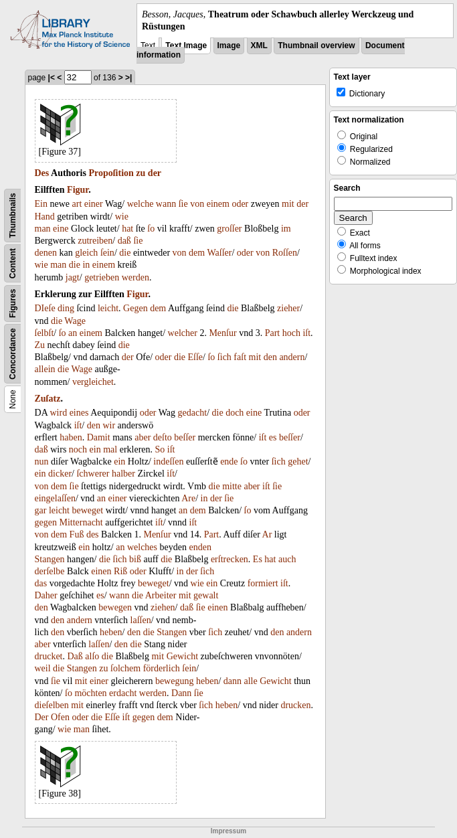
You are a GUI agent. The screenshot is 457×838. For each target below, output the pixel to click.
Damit (98, 437)
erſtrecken (229, 559)
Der (42, 717)
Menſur (222, 333)
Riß (120, 571)
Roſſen (284, 253)
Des (42, 173)
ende (229, 461)
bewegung (174, 681)
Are (188, 498)
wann (166, 204)
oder (240, 204)
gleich (86, 253)
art (77, 204)
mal (110, 449)
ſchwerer (92, 474)
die (124, 253)
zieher (288, 308)
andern (291, 357)
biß (135, 559)
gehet (298, 461)
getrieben (101, 277)
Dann (181, 693)
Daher (46, 595)
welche (140, 204)
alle (251, 681)
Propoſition (110, 173)
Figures (12, 303)
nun (42, 461)
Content (12, 263)
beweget (88, 510)
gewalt (205, 595)
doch (234, 413)
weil (43, 668)
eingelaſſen (55, 498)
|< (51, 77)
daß (124, 241)
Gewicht (182, 656)
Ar (267, 534)
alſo (92, 656)
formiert (263, 583)
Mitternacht (80, 522)
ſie (183, 204)
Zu (40, 345)
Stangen (50, 559)
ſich (224, 357)
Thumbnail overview (316, 45)
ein (95, 449)
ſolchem (125, 668)
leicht (108, 308)
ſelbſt (44, 333)
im (286, 229)
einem (218, 204)
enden (200, 547)
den (270, 357)
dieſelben (52, 705)
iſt (306, 333)
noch (78, 449)
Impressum (228, 831)
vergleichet (93, 382)
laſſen (140, 620)
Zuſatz (48, 399)
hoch (291, 333)
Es (257, 559)
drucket (49, 656)
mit (288, 204)
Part (272, 333)
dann (232, 681)
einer (93, 204)
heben (111, 632)
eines (79, 413)
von (197, 204)
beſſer (184, 437)
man (43, 229)
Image (229, 45)
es (273, 437)
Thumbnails (12, 215)
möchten (90, 693)
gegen (46, 522)
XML (259, 45)
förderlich (161, 668)
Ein (41, 204)
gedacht (192, 413)
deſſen (172, 461)
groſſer (229, 229)
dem (197, 253)
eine (60, 229)
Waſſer (219, 253)
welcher (182, 333)
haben (71, 437)
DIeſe (45, 308)
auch (287, 559)
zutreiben (95, 241)
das (41, 583)
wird (58, 413)
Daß (74, 656)
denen (46, 253)
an (72, 333)
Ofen (60, 717)
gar (41, 510)
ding (66, 308)
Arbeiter (161, 595)
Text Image (186, 45)
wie (121, 217)
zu (140, 173)
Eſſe (195, 357)
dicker (60, 474)
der (154, 173)
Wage (75, 321)
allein (45, 369)
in (86, 265)
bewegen (115, 607)
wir (108, 425)
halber (123, 474)
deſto (162, 437)
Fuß (77, 534)
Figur (77, 190)
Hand (45, 217)
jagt (73, 277)
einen (101, 571)
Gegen (135, 308)
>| (128, 77)
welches (142, 547)
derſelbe (50, 571)
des (92, 534)
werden (135, 277)
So (160, 449)
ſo (151, 229)
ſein (107, 253)
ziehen (163, 607)
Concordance (12, 354)
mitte (232, 486)
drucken (295, 705)
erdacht (122, 693)
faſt (240, 357)
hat (127, 229)
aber (142, 437)
